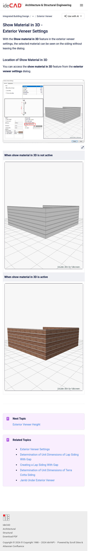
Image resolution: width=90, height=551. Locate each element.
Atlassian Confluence (13, 546)
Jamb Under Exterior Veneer (37, 480)
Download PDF (10, 536)
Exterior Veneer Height (26, 424)
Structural (8, 532)
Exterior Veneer (44, 16)
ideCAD (6, 525)
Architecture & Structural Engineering (48, 5)
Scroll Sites (75, 542)
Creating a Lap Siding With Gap (39, 464)
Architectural (9, 529)
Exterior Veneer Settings (35, 449)
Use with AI (73, 16)
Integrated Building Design (16, 16)
